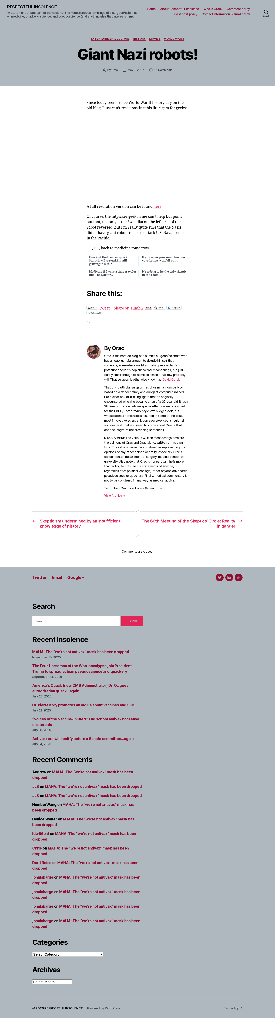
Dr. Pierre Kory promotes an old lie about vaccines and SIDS (84, 705)
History (139, 38)
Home (151, 9)
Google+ (75, 577)
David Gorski (171, 379)
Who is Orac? (212, 9)
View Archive (114, 495)
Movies (154, 38)
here (157, 206)
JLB (35, 786)
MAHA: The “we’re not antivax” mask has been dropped (80, 651)
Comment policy (238, 9)
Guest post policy (184, 14)
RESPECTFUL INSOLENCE (32, 7)
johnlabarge (42, 877)
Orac (114, 70)
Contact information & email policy (226, 14)
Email (57, 577)
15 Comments (163, 70)
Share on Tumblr (128, 307)
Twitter (39, 577)
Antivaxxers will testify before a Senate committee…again (83, 738)
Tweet (104, 307)
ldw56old (40, 833)
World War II (174, 38)
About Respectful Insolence (179, 9)
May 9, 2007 (136, 70)
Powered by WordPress (103, 1008)
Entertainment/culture (110, 38)
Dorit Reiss (41, 862)
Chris (37, 848)
